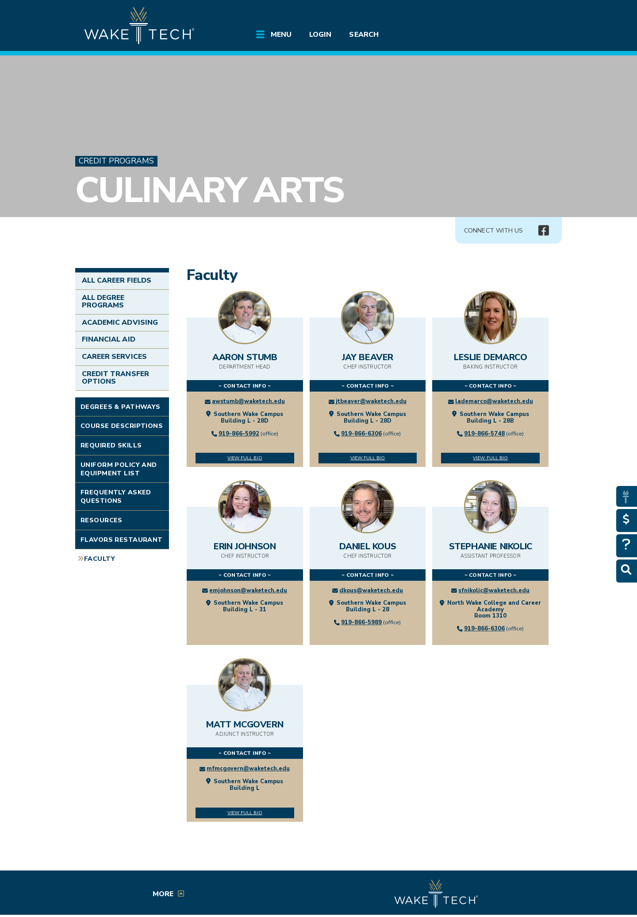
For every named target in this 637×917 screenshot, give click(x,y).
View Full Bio (244, 458)
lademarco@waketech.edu (494, 401)
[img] (543, 231)
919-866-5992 (239, 434)
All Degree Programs (103, 302)
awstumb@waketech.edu (248, 401)
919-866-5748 (484, 434)
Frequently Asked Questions (116, 496)
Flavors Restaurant (122, 539)
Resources (102, 520)
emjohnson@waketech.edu (248, 590)
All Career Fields (116, 280)
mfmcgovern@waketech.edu (248, 769)
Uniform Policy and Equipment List (119, 469)
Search (363, 34)
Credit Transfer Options (115, 378)
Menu (281, 34)
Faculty (99, 558)
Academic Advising (120, 322)
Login (320, 34)
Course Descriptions (122, 425)
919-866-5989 (361, 622)
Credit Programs (116, 161)
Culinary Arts (209, 190)
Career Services (114, 356)
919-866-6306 (361, 434)
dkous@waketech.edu (371, 590)
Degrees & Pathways (121, 406)
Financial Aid (108, 339)
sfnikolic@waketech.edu (494, 590)
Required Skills (111, 445)
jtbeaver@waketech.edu (371, 401)
